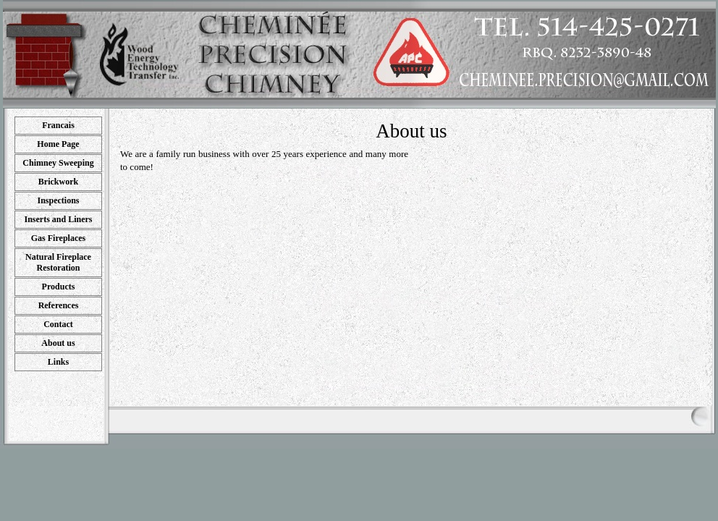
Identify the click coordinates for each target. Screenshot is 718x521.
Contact (58, 324)
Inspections (58, 200)
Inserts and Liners (58, 219)
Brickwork (58, 182)
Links (58, 362)
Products (58, 286)
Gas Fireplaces (58, 238)
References (58, 305)
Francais (58, 125)
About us (58, 343)
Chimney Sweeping (57, 163)
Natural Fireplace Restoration (58, 262)
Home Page (58, 144)
